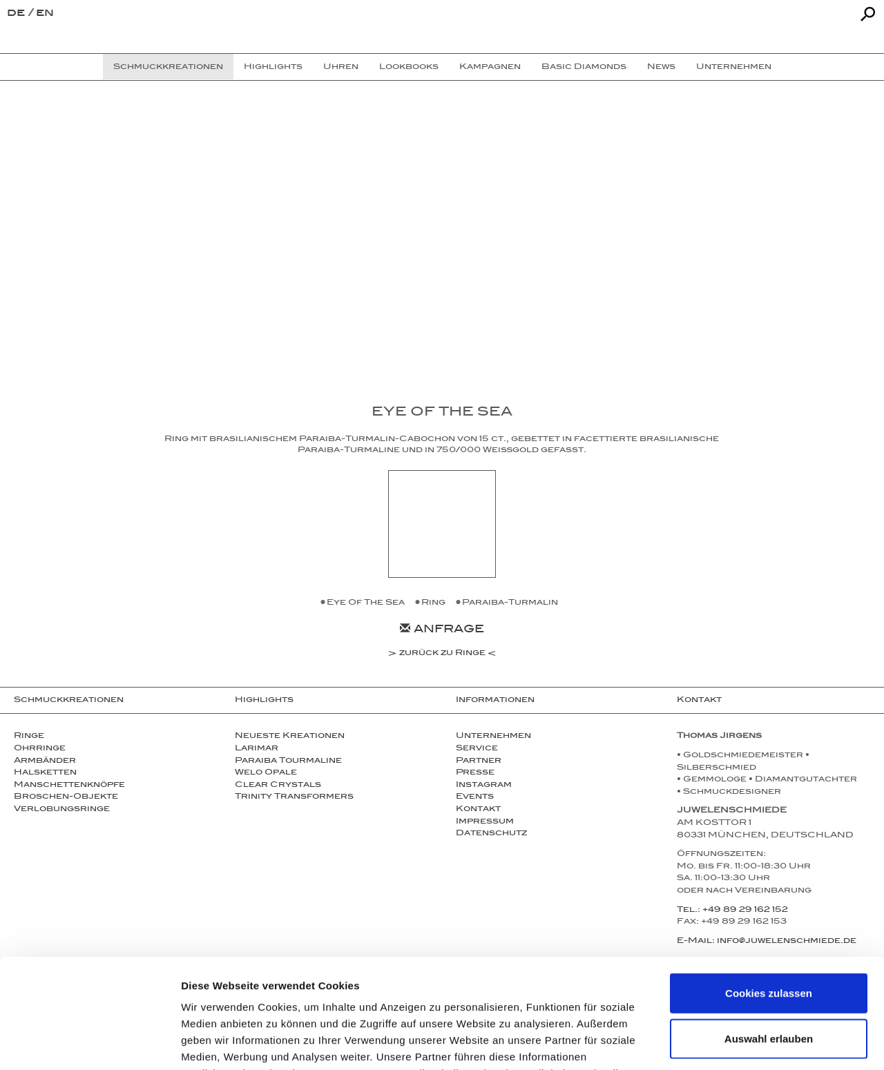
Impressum (485, 822)
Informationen (495, 700)
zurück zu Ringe (442, 654)
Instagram (484, 785)
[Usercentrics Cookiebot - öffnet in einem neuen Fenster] (89, 1043)
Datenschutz (491, 834)
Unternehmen (493, 736)
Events (475, 797)
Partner (478, 761)
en (45, 14)
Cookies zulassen (768, 890)
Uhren (340, 67)
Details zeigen (734, 1043)
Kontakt (478, 810)
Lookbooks (409, 67)
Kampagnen (490, 67)
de (17, 14)
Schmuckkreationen (69, 700)
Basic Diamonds (583, 67)
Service (477, 749)
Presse (475, 773)
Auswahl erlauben (768, 936)
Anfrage (442, 631)
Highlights (264, 700)
